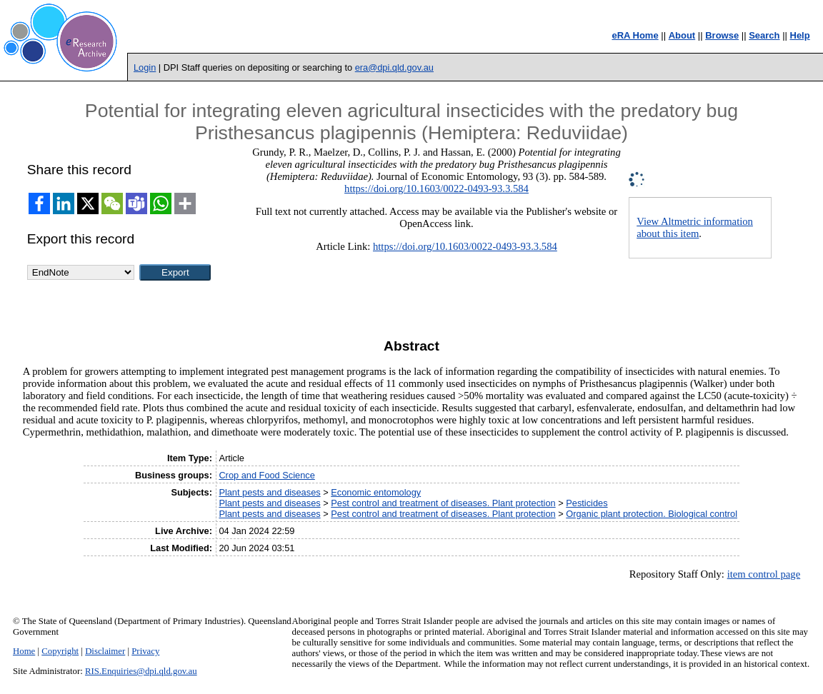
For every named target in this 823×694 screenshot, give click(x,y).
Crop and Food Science (266, 475)
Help (800, 35)
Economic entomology (376, 492)
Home (24, 651)
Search (764, 35)
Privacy (145, 651)
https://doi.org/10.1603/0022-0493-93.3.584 (436, 188)
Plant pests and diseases (269, 492)
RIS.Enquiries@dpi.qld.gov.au (141, 671)
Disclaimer (105, 651)
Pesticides (586, 503)
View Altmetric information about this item (695, 227)
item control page (764, 574)
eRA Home (635, 35)
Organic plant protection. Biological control (651, 513)
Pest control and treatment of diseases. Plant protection (443, 503)
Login (145, 67)
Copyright (60, 651)
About (682, 35)
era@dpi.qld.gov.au (394, 67)
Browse (722, 35)
